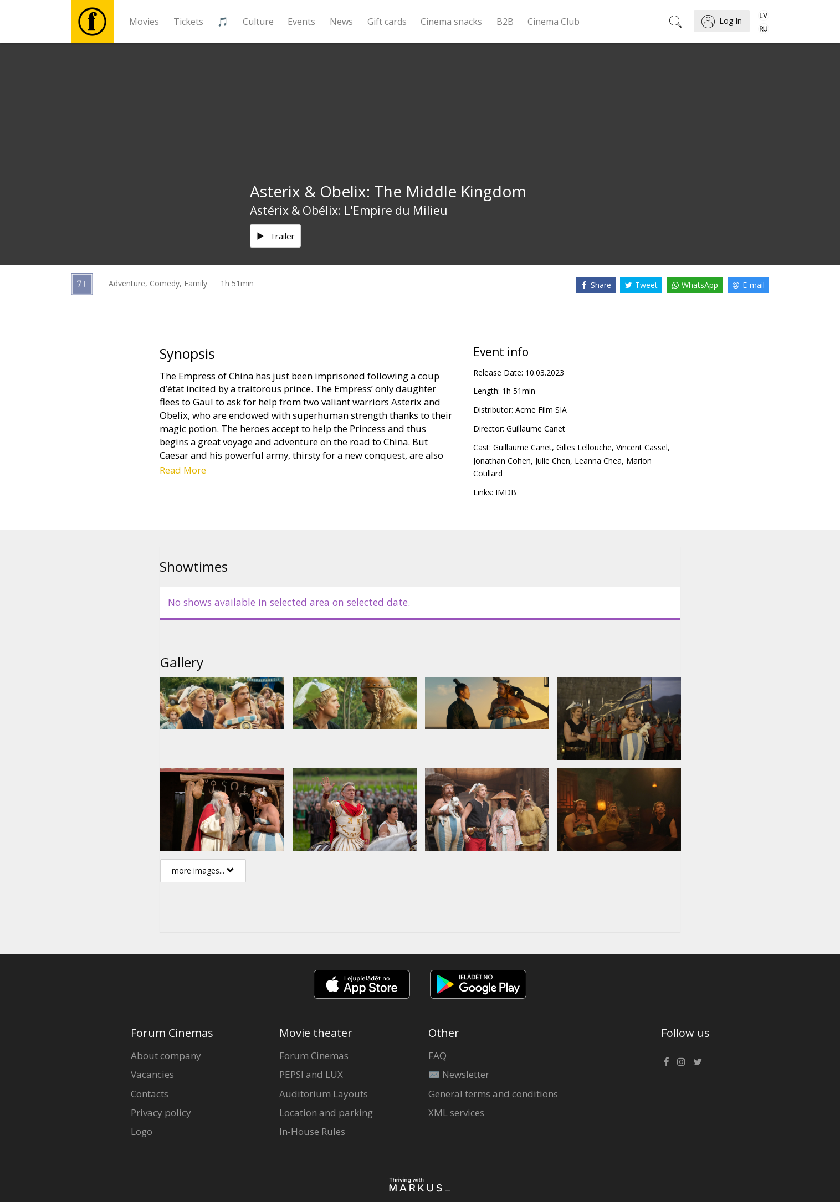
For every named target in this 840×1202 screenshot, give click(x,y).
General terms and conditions (493, 1093)
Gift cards (387, 22)
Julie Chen (552, 460)
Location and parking (326, 1112)
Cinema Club (553, 22)
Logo (141, 1131)
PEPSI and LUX (311, 1074)
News (341, 22)
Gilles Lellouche (584, 447)
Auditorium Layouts (323, 1093)
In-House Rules (312, 1131)
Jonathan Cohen (502, 460)
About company (166, 1055)
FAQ (437, 1055)
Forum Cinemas (314, 1055)
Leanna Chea (598, 460)
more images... (203, 870)
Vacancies (152, 1074)
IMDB (505, 492)
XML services (456, 1112)
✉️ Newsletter (458, 1074)
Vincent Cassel (642, 447)
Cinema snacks (451, 22)
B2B (505, 22)
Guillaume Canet (535, 428)
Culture (258, 22)
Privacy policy (161, 1112)
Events (301, 22)
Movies (144, 22)
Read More (183, 470)
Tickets (188, 22)
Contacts (149, 1093)
